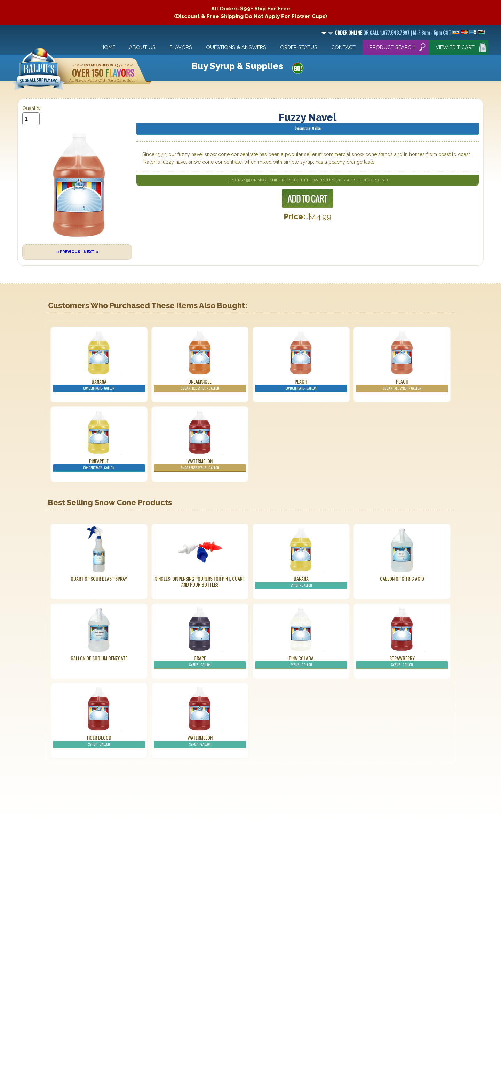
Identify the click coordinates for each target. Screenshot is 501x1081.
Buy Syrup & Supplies (237, 66)
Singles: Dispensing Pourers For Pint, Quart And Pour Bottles (200, 581)
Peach (301, 385)
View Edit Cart (455, 47)
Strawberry (402, 661)
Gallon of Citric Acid (402, 578)
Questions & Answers (236, 47)
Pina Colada (301, 661)
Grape (200, 661)
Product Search (392, 47)
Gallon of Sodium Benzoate (99, 658)
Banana (99, 385)
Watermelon (200, 464)
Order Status (298, 47)
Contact (343, 47)
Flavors (180, 47)
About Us (142, 47)
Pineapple (99, 464)
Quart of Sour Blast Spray (99, 578)
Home (108, 47)
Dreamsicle (200, 385)
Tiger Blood (99, 741)
